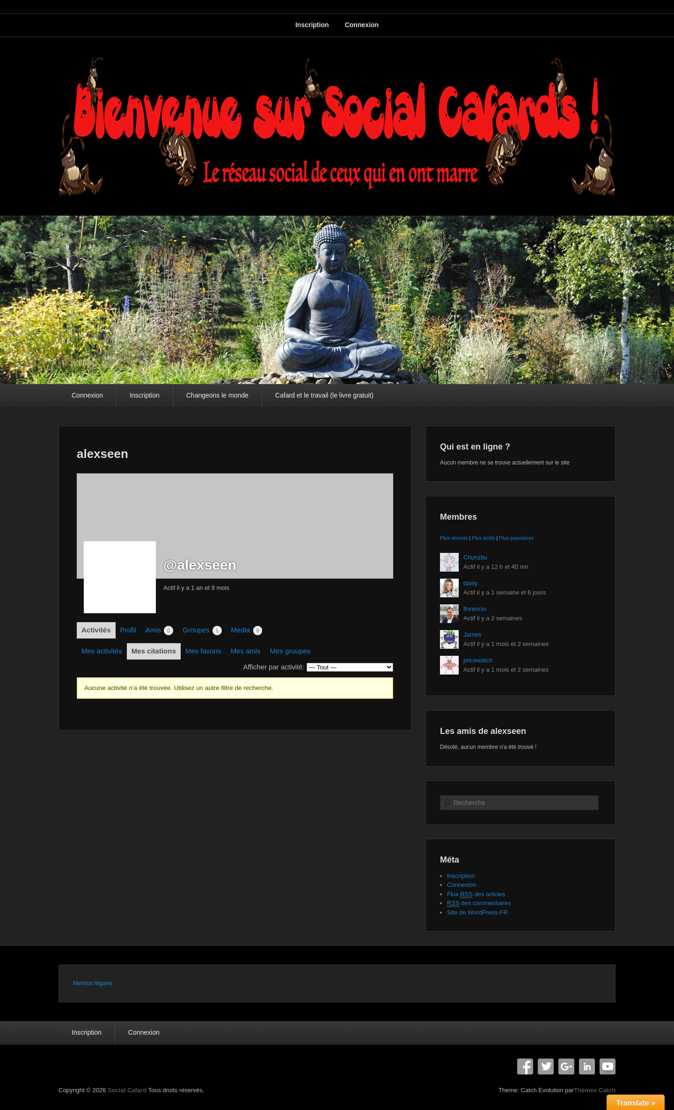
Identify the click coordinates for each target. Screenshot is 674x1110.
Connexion (362, 25)
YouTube (607, 1066)
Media (247, 630)
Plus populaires (516, 538)
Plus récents (454, 538)
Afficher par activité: (273, 667)
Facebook (525, 1066)
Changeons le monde (217, 395)
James (472, 634)
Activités (96, 630)
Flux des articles (476, 894)
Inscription (312, 25)
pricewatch (477, 660)
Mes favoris (203, 651)
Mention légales (92, 983)
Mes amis (245, 651)
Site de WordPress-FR (477, 912)
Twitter (546, 1066)
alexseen (102, 454)
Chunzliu (475, 557)
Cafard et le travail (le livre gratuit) (324, 395)
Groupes (202, 630)
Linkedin (587, 1066)
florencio (474, 608)
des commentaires (479, 903)
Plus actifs (483, 538)
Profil (128, 630)
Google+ (566, 1066)
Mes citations (154, 651)
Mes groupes (290, 651)
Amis (159, 630)
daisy (470, 583)
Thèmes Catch (594, 1090)
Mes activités (101, 651)
